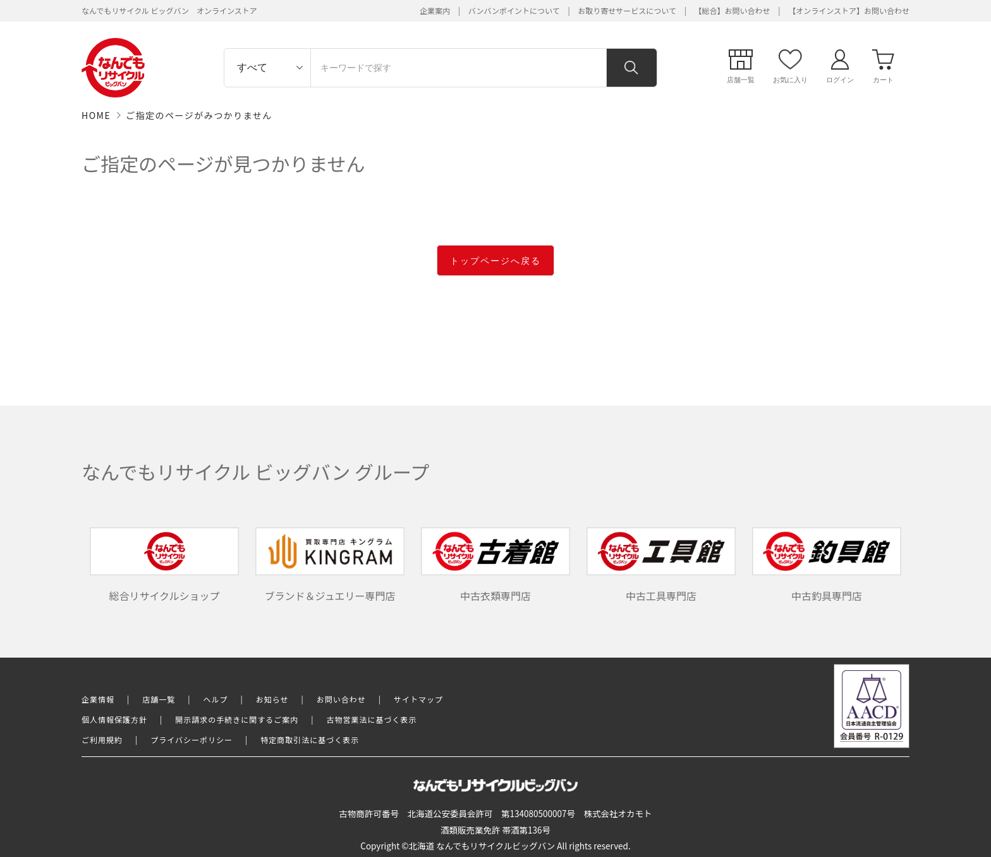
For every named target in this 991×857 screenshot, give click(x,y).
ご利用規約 (102, 739)
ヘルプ (216, 699)
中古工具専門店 (661, 565)
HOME (96, 115)
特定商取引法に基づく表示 (309, 739)
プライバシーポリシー (191, 739)
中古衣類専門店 (495, 565)
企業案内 (435, 10)
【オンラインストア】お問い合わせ (848, 10)
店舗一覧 (158, 699)
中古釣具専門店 (826, 565)
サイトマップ (418, 699)
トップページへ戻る (495, 261)
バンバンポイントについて (514, 10)
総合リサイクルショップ (164, 565)
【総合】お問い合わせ (732, 10)
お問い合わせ (341, 699)
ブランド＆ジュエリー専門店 (329, 565)
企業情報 (98, 699)
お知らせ (272, 699)
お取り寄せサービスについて (627, 10)
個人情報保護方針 (114, 719)
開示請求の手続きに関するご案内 (236, 719)
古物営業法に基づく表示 (372, 719)
